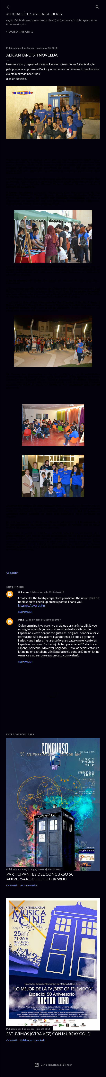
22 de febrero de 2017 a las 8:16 (47, 592)
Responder (25, 611)
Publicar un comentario (32, 1040)
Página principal (20, 31)
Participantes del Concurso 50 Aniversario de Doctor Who (40, 876)
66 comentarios (28, 885)
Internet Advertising (31, 605)
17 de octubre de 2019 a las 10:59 (43, 619)
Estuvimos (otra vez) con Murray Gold (48, 1033)
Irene (21, 619)
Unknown (23, 592)
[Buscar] (97, 6)
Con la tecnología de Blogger (53, 1064)
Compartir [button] (12, 572)
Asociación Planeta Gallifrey (34, 14)
